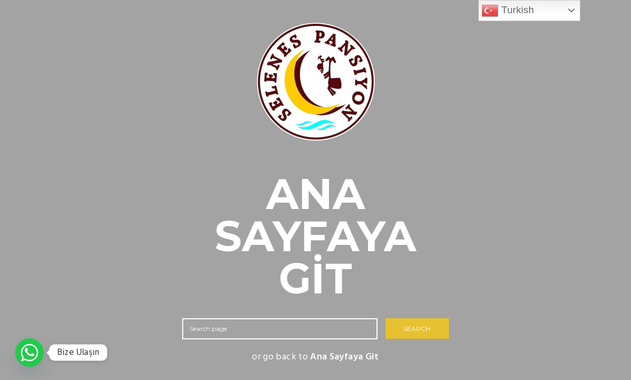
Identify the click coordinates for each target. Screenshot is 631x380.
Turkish (508, 10)
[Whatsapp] (29, 352)
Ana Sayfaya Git (344, 357)
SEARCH (416, 328)
